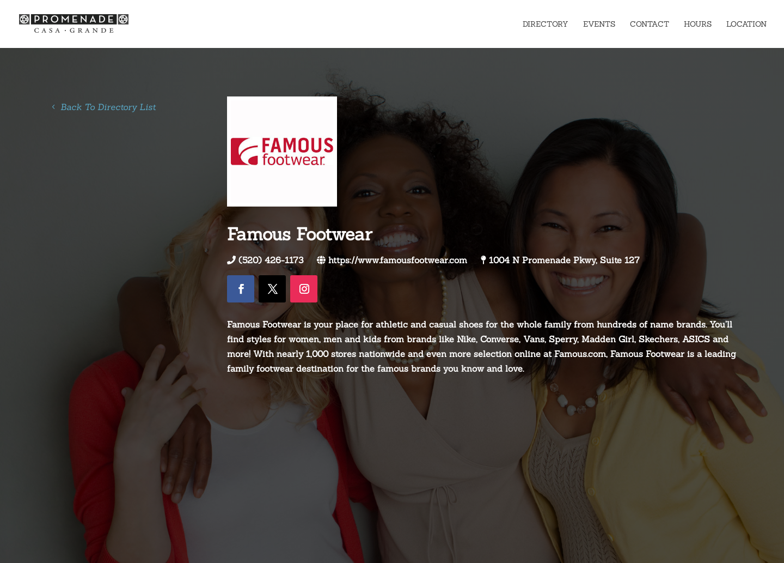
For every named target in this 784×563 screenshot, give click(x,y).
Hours (698, 24)
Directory (545, 24)
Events (599, 24)
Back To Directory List (108, 106)
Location (746, 24)
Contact (649, 24)
